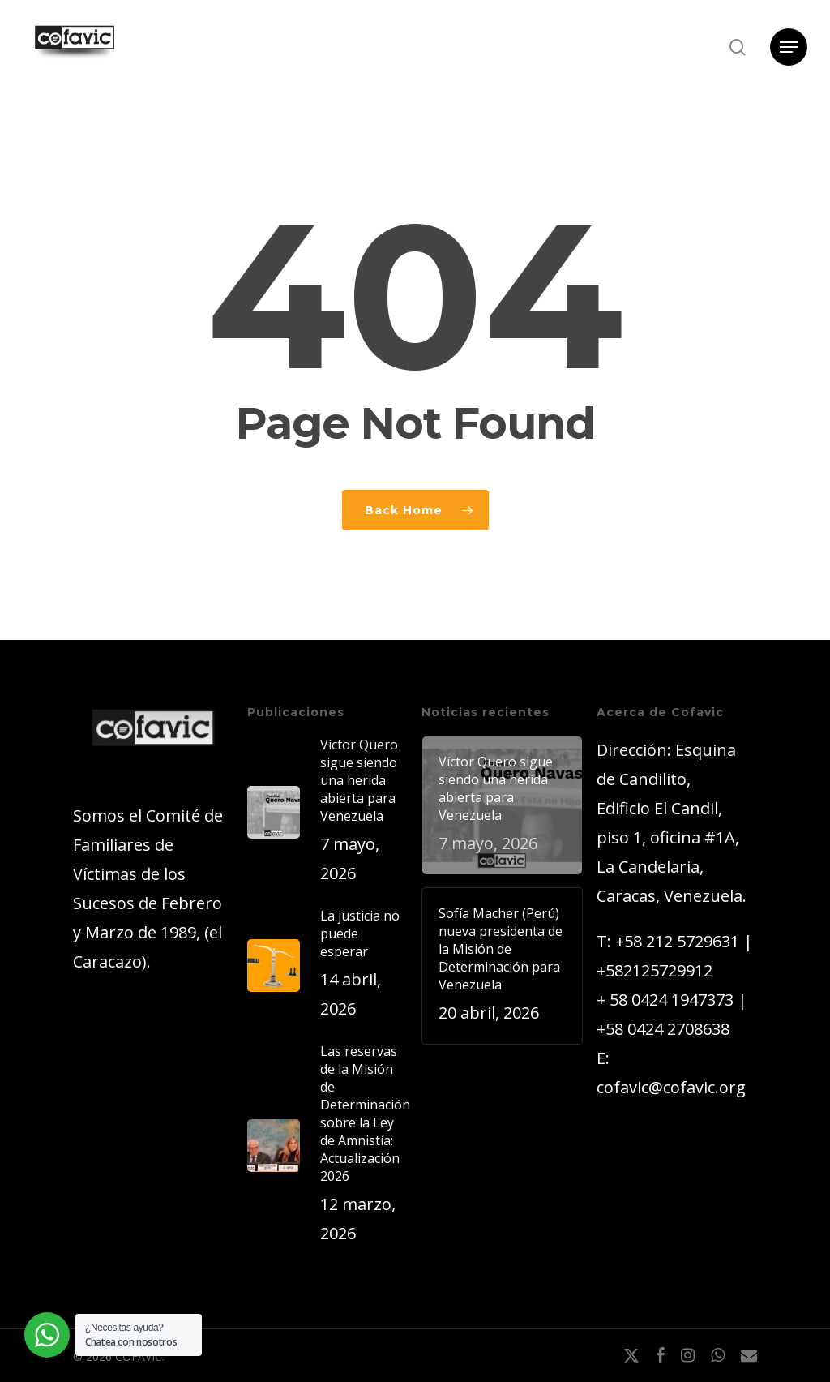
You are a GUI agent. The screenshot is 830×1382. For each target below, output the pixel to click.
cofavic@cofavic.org (671, 1087)
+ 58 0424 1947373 (665, 1000)
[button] (788, 47)
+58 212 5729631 (677, 941)
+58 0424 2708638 (663, 1029)
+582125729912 (654, 970)
